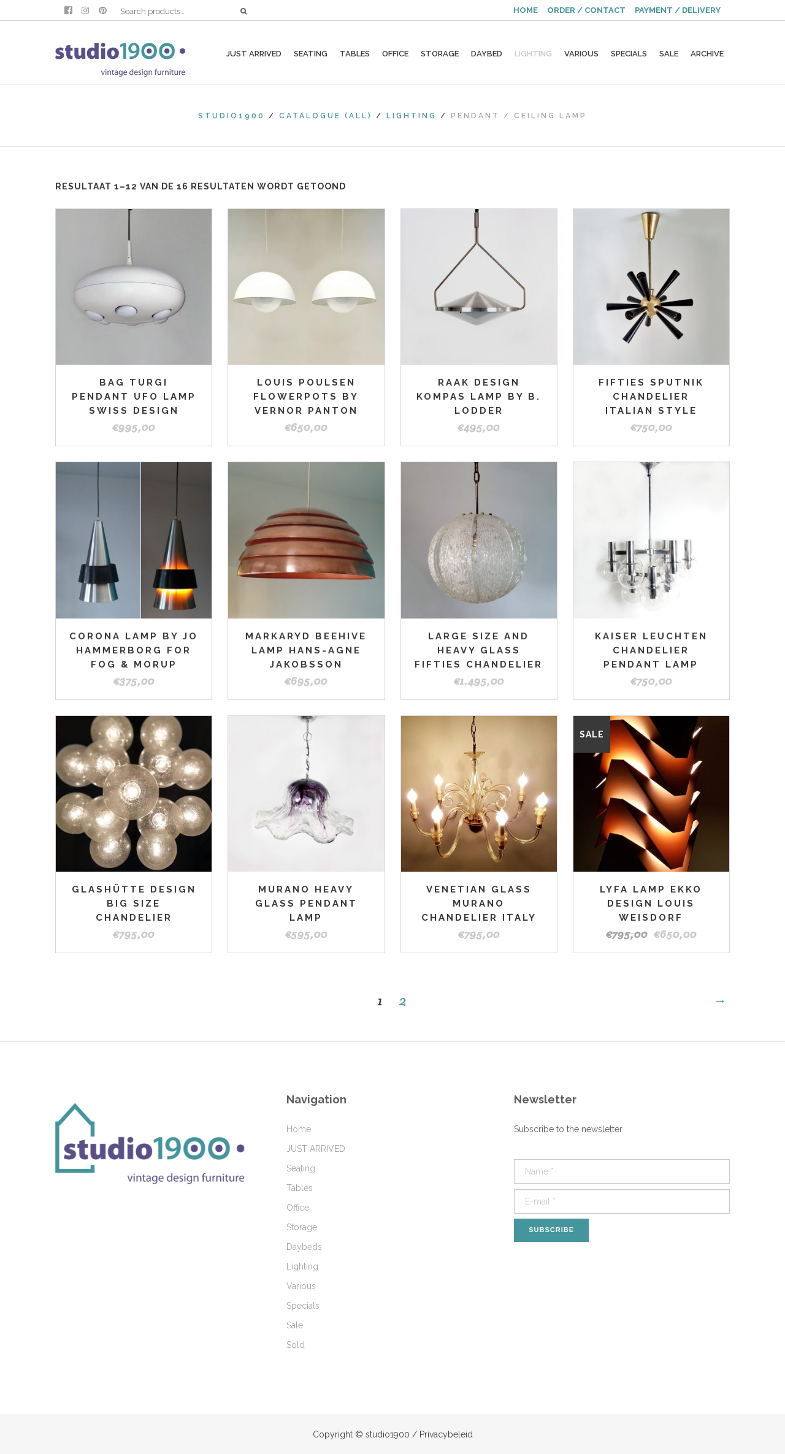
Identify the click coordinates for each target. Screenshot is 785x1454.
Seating (300, 1168)
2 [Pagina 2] (403, 1000)
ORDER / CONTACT (586, 10)
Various (301, 1286)
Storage (301, 1227)
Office (297, 1207)
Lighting (411, 116)
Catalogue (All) (325, 116)
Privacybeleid (446, 1434)
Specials (303, 1306)
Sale (294, 1325)
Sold (295, 1345)
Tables (299, 1188)
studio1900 (231, 116)
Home (298, 1129)
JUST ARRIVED (315, 1149)
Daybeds (304, 1247)
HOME (525, 10)
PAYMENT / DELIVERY (678, 10)
